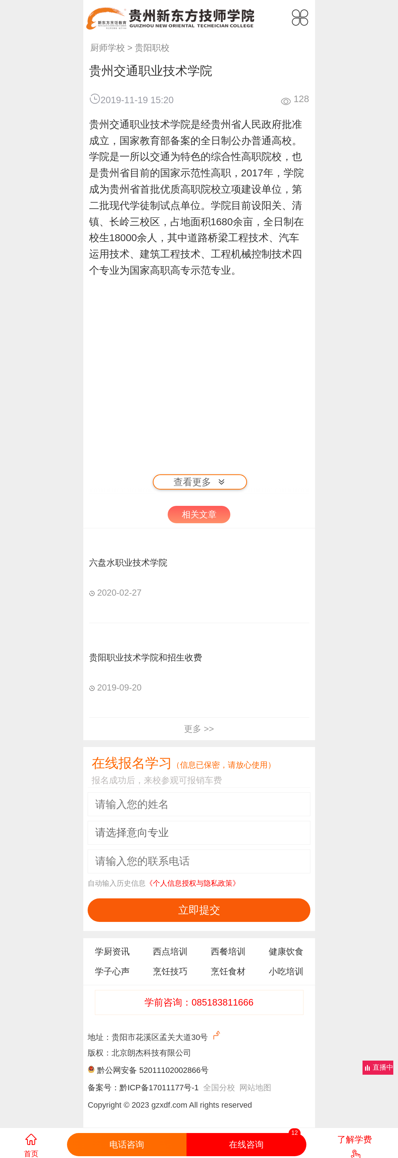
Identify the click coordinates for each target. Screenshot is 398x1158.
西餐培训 (228, 951)
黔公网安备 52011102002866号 (152, 1070)
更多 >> (199, 729)
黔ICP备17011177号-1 (159, 1087)
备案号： (104, 1087)
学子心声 (112, 971)
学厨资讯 (112, 951)
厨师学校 (107, 48)
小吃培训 (286, 971)
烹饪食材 (228, 971)
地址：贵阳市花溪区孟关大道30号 (155, 1036)
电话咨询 (126, 1144)
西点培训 (170, 951)
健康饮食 (286, 951)
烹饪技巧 (170, 971)
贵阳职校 (152, 48)
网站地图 (255, 1087)
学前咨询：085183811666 (199, 1002)
